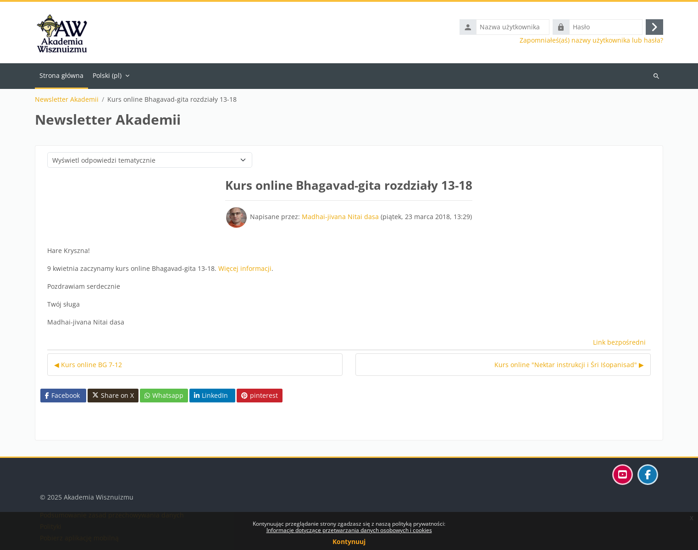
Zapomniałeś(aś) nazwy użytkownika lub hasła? (591, 40)
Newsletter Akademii (67, 99)
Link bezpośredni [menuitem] (619, 342)
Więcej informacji (244, 268)
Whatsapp (163, 395)
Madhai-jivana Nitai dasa (340, 216)
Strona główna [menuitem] (61, 75)
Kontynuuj (349, 541)
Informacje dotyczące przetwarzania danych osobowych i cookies (349, 530)
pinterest (259, 395)
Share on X (113, 395)
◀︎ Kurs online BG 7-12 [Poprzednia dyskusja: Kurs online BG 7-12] (88, 364)
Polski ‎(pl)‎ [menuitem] (107, 75)
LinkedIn (211, 395)
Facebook (62, 395)
